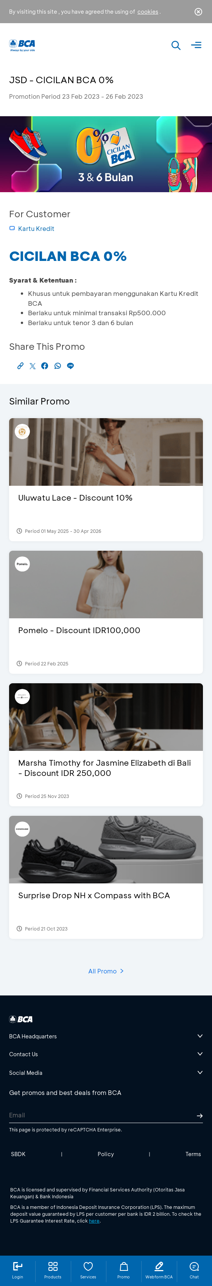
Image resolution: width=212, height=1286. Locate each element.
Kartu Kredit (32, 228)
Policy (106, 1154)
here (94, 1221)
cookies (147, 11)
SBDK (18, 1154)
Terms (193, 1154)
